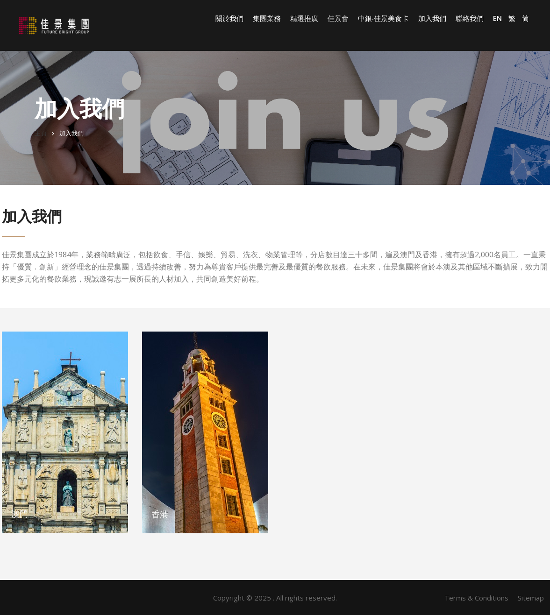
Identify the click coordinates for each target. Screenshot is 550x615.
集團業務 (267, 18)
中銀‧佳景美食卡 (383, 18)
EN (497, 18)
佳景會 (338, 18)
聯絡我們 (470, 18)
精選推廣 (304, 18)
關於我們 (229, 18)
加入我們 (432, 18)
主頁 (41, 133)
